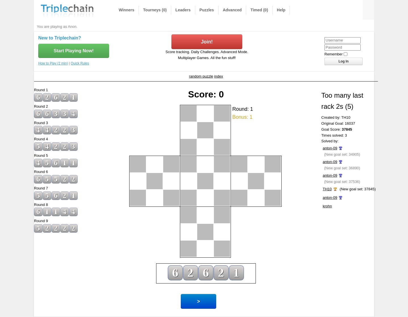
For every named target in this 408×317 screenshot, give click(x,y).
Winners (126, 10)
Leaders (183, 10)
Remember (333, 54)
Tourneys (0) (155, 10)
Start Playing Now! (74, 50)
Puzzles (206, 10)
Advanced (232, 10)
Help (281, 10)
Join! (207, 42)
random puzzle (201, 76)
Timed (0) (259, 10)
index (218, 76)
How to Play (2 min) (53, 63)
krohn (327, 206)
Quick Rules (80, 63)
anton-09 (330, 148)
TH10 (327, 189)
